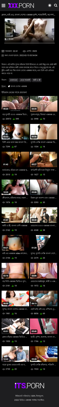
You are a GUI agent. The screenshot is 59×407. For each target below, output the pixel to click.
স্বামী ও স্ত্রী (36, 80)
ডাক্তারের (13, 80)
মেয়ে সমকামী (25, 80)
